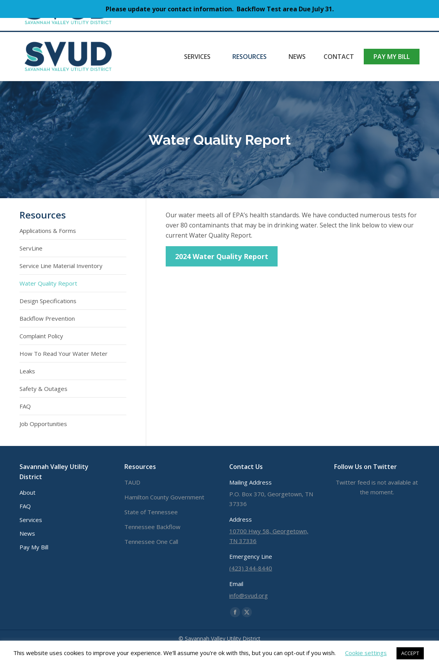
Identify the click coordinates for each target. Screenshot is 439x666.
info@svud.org (105, 24)
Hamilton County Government (164, 497)
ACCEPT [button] (410, 653)
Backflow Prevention (47, 318)
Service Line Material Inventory (61, 266)
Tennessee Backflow (152, 527)
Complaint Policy (41, 336)
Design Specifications (47, 301)
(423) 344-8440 (48, 24)
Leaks (27, 371)
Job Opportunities (43, 424)
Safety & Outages (43, 388)
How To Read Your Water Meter (63, 353)
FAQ (25, 406)
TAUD (132, 482)
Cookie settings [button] (366, 653)
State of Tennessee (151, 512)
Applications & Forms (47, 230)
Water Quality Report (48, 283)
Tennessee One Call (151, 541)
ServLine (30, 248)
